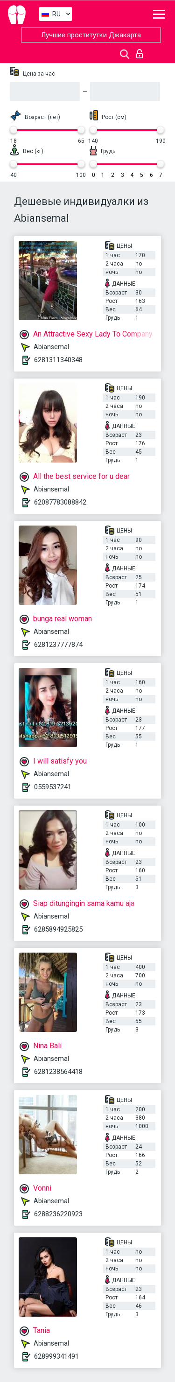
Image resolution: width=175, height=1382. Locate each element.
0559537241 (52, 787)
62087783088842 (60, 502)
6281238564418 (58, 1071)
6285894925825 (58, 929)
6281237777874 (58, 644)
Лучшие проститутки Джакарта (91, 35)
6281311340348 (58, 360)
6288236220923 (58, 1214)
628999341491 (56, 1356)
